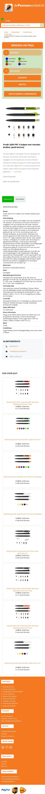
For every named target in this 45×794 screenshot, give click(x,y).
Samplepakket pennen (8, 731)
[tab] (8, 199)
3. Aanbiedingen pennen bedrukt (12, 692)
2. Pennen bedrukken (8, 689)
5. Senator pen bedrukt (9, 696)
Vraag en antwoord (7, 736)
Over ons (4, 766)
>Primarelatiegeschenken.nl (10, 779)
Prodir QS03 (8, 34)
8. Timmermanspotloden (9, 703)
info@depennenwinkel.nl (18, 351)
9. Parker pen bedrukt (8, 706)
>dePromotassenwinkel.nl (10, 777)
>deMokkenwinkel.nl (8, 781)
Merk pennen (16, 32)
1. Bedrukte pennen (7, 687)
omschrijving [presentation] (20, 199)
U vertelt (4, 761)
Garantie (4, 734)
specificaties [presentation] (8, 199)
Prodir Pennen (27, 32)
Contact (3, 764)
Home (6, 32)
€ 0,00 (8, 21)
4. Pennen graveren (7, 694)
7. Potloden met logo (8, 701)
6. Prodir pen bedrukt (8, 699)
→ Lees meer (16, 172)
